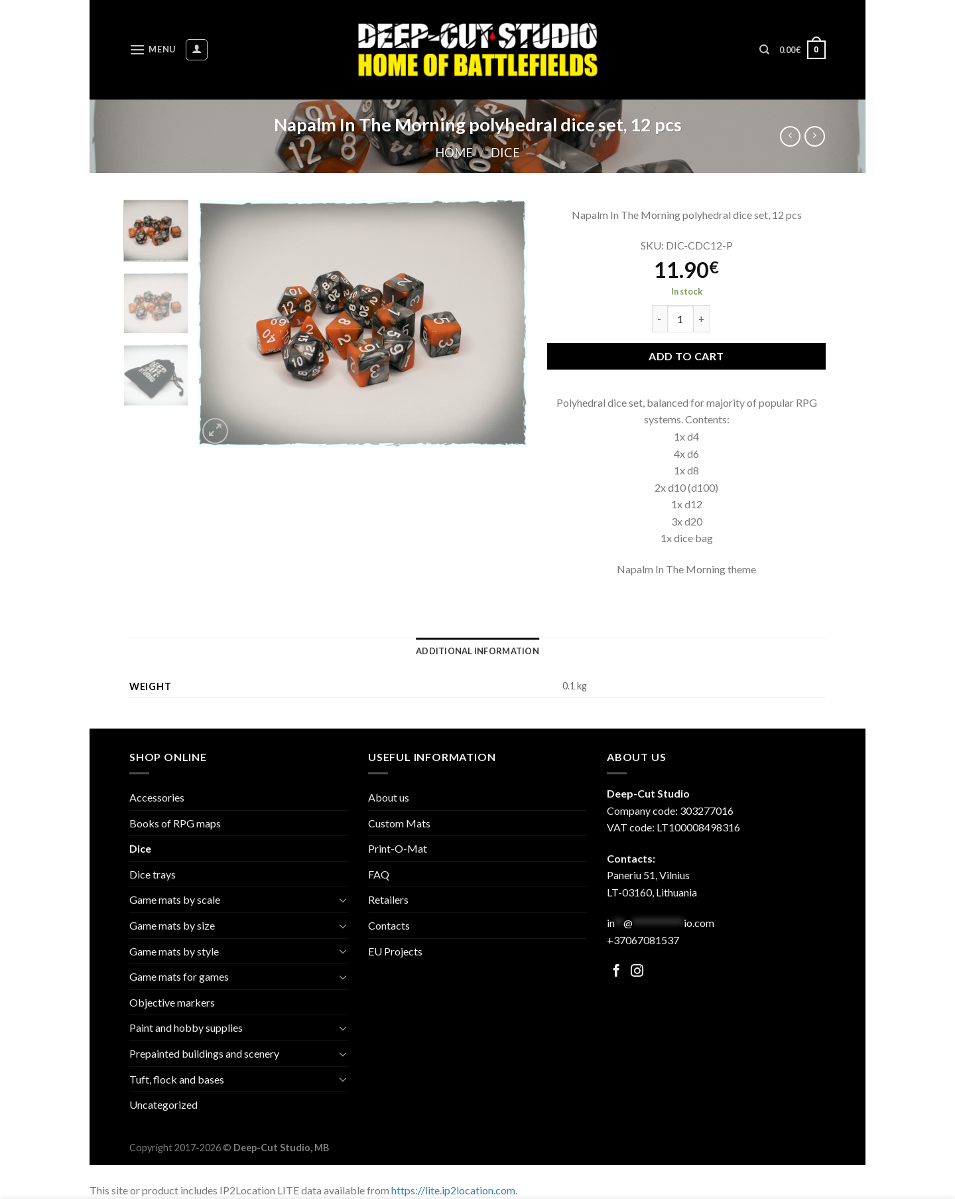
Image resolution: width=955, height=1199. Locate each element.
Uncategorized (163, 1104)
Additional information (477, 651)
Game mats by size (172, 925)
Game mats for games (179, 976)
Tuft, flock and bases (176, 1079)
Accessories (156, 797)
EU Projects (395, 951)
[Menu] (152, 49)
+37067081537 (643, 940)
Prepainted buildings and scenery (204, 1053)
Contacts (389, 925)
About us (388, 797)
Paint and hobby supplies (186, 1027)
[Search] (764, 49)
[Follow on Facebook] (616, 972)
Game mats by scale (174, 899)
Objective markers (172, 1002)
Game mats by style (174, 951)
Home (454, 152)
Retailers (388, 899)
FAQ (378, 874)
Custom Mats (399, 823)
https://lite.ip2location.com (453, 1190)
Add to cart (686, 356)
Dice (505, 152)
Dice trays (152, 874)
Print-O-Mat (397, 848)
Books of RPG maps (175, 823)
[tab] (477, 651)
